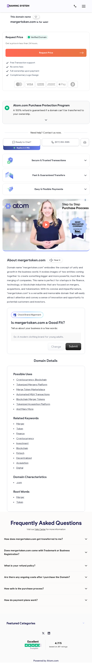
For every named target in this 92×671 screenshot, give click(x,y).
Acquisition (22, 462)
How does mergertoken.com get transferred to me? (33, 539)
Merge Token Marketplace (30, 389)
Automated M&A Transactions (33, 394)
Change (56, 346)
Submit (73, 346)
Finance (20, 433)
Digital (19, 467)
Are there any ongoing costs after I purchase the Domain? (37, 577)
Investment (22, 443)
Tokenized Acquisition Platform (33, 404)
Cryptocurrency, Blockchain (31, 379)
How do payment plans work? (21, 600)
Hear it (55, 260)
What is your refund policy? (19, 565)
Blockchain (22, 448)
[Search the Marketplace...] (46, 337)
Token (19, 428)
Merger (20, 423)
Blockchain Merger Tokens (30, 399)
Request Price (61, 52)
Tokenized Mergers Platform (31, 384)
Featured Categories (21, 623)
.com (19, 482)
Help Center (40, 529)
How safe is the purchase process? (24, 588)
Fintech (20, 453)
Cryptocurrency (25, 438)
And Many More (24, 409)
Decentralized (24, 458)
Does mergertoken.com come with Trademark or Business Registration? (37, 552)
